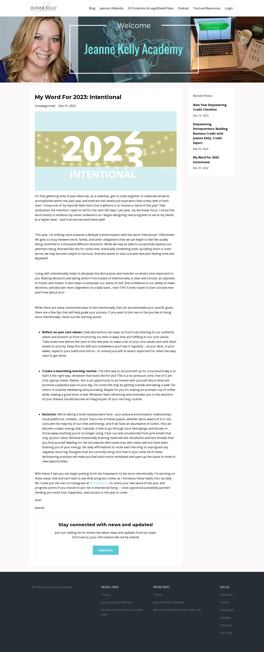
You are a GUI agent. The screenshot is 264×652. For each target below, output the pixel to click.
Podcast (183, 8)
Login (229, 8)
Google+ (226, 618)
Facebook (226, 595)
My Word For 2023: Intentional (206, 159)
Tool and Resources (207, 8)
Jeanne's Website (111, 8)
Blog (92, 8)
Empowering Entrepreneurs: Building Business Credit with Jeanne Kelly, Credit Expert (210, 133)
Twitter (225, 602)
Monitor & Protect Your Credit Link (177, 610)
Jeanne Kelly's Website (116, 602)
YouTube (226, 633)
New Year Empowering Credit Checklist (210, 107)
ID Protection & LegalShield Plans (151, 8)
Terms (105, 595)
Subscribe (106, 550)
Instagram (227, 610)
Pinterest (226, 625)
